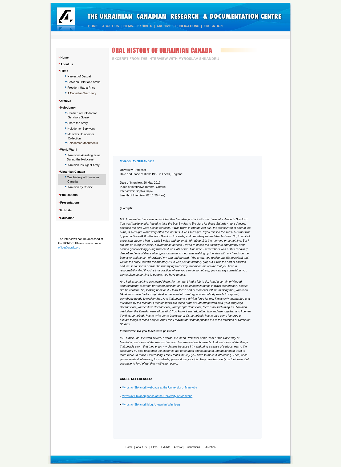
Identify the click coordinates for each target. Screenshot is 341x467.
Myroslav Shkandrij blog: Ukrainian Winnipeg (151, 404)
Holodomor (68, 107)
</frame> (187, 109)
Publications (193, 447)
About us (66, 64)
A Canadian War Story (81, 93)
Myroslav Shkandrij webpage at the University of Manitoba (159, 387)
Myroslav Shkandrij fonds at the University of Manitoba (157, 396)
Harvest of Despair (79, 76)
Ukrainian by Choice (80, 187)
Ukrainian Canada (72, 171)
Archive (178, 447)
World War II (68, 149)
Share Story (77, 123)
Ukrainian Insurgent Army (83, 165)
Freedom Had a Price (81, 87)
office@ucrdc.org (69, 247)
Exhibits (165, 447)
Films (64, 70)
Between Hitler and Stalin (83, 82)
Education (210, 447)
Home (64, 57)
